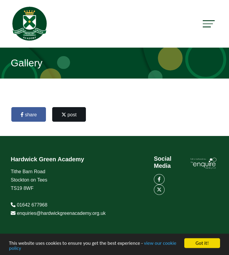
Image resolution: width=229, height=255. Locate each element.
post (70, 114)
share (29, 114)
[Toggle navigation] (208, 23)
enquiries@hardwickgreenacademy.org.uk (61, 214)
